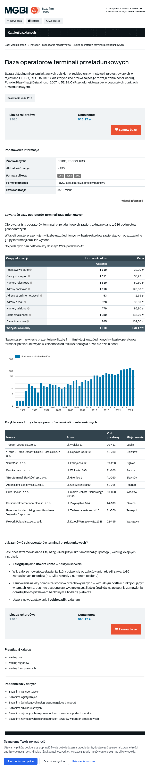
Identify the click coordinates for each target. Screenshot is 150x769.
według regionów (19, 662)
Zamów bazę (126, 129)
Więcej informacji (132, 200)
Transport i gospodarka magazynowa (50, 45)
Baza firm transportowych (24, 691)
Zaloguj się (53, 21)
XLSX (69, 176)
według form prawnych (22, 668)
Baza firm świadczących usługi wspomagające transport (42, 702)
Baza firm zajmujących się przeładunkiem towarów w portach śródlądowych (54, 718)
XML (77, 176)
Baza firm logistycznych (23, 697)
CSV (61, 176)
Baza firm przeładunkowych (25, 708)
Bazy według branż (15, 45)
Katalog (33, 21)
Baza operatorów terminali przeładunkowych (99, 45)
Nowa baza (14, 21)
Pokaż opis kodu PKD (19, 98)
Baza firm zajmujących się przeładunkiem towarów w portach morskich (51, 713)
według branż (17, 657)
